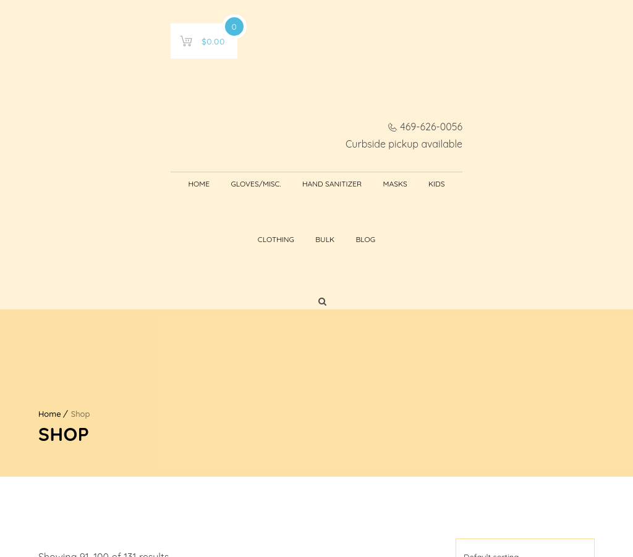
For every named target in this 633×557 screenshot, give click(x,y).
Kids (355, 99)
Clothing (403, 99)
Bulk (452, 99)
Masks (314, 99)
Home (118, 99)
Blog (493, 99)
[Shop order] (525, 374)
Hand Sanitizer (251, 99)
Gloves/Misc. (175, 99)
